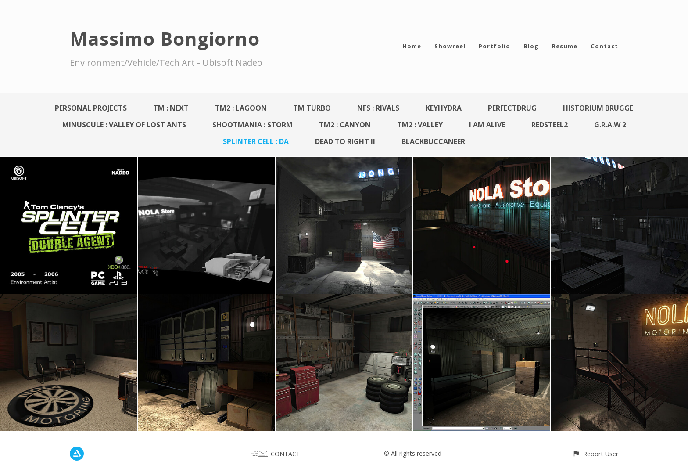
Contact (604, 46)
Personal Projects (91, 108)
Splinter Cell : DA (256, 141)
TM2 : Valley (420, 125)
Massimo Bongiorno (165, 38)
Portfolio (494, 46)
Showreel (450, 46)
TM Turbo (312, 108)
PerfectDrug (512, 108)
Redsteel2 (549, 125)
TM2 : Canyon (345, 125)
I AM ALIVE (487, 125)
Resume (564, 46)
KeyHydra (444, 108)
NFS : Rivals (378, 108)
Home (411, 46)
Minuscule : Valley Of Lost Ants (124, 125)
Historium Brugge (598, 108)
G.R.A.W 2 (610, 125)
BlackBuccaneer (433, 141)
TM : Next (171, 108)
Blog (531, 46)
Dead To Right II (345, 141)
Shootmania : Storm (252, 125)
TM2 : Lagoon (241, 108)
